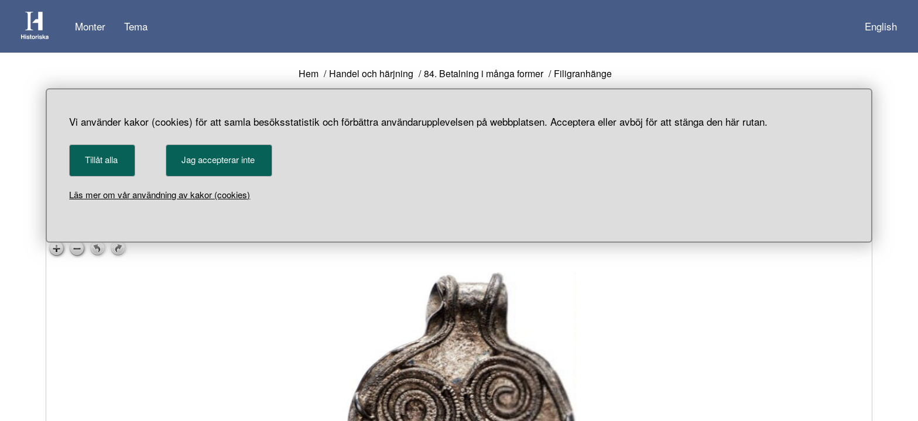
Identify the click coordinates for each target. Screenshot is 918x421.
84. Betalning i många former (483, 74)
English (881, 26)
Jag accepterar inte (218, 159)
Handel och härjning (371, 74)
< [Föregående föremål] (308, 352)
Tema (136, 26)
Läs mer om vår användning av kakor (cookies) (159, 194)
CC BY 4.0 (508, 258)
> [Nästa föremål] (380, 352)
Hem (308, 74)
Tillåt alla (101, 159)
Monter (90, 26)
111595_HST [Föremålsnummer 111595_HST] (407, 282)
